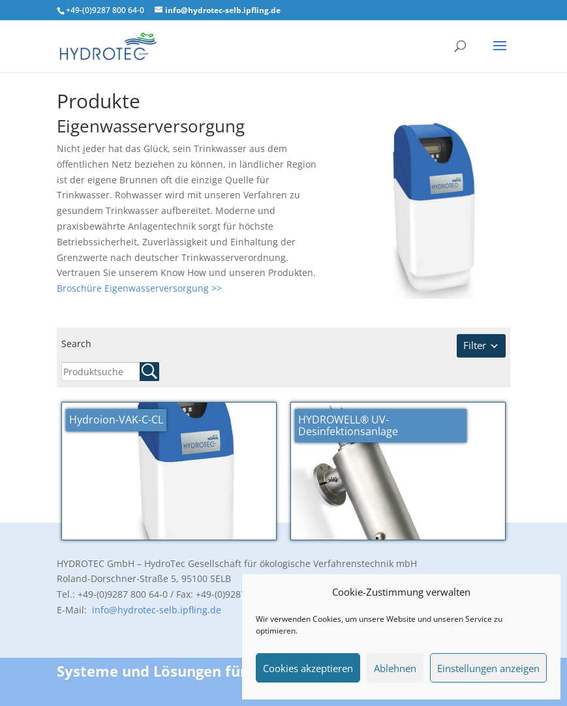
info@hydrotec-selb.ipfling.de (155, 610)
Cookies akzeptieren (308, 668)
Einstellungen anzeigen (488, 668)
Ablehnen (395, 668)
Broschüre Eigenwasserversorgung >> (139, 288)
